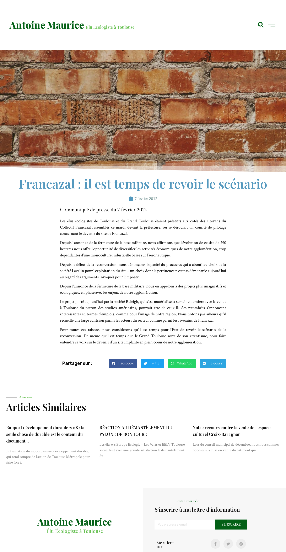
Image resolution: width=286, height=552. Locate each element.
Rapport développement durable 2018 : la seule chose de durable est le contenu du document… (45, 434)
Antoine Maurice (47, 24)
